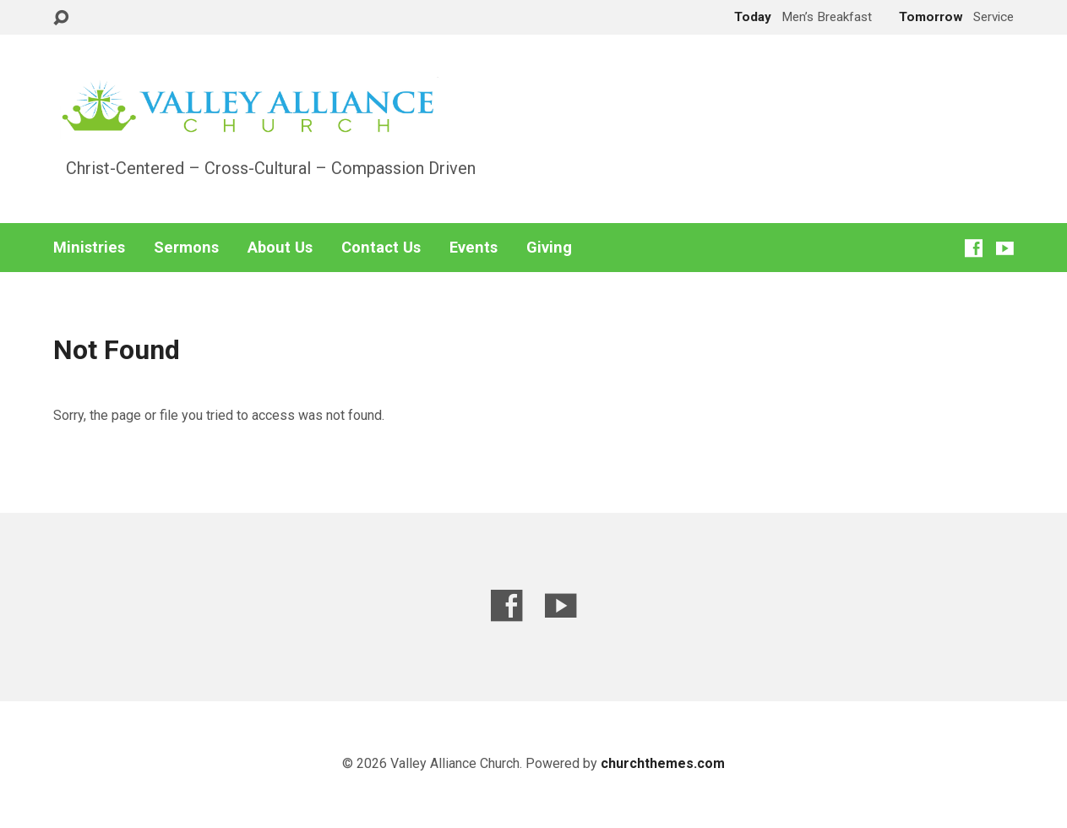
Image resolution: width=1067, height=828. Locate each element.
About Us (280, 247)
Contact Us (381, 247)
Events (473, 247)
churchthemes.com (663, 763)
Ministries (89, 247)
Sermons (186, 247)
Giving (549, 247)
